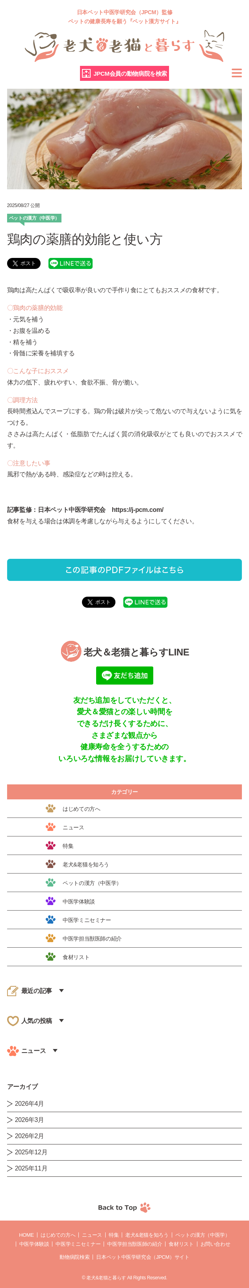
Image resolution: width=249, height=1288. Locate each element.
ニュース (92, 1235)
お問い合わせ (215, 1244)
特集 (114, 1235)
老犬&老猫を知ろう (146, 1235)
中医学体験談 (34, 1244)
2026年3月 (29, 1119)
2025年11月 (31, 1168)
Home (26, 1235)
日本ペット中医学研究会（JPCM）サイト (142, 1257)
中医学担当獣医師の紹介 (134, 1244)
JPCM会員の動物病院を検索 (130, 73)
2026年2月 (29, 1136)
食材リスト (181, 1244)
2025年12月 (31, 1152)
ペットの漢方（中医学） (202, 1235)
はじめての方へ (58, 1235)
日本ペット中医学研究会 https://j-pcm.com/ (101, 509)
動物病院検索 (74, 1257)
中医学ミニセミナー (78, 1244)
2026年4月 (29, 1103)
